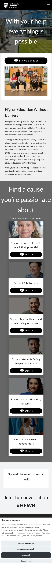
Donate (26, 255)
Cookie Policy (26, 561)
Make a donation (26, 61)
